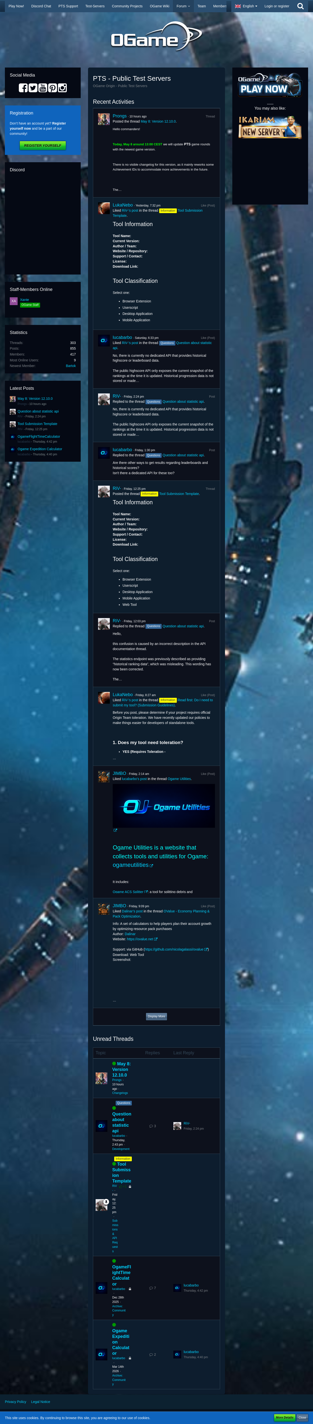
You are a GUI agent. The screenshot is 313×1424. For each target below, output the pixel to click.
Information (123, 1158)
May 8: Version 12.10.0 (35, 399)
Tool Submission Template (37, 424)
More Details (284, 1417)
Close (302, 1417)
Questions (123, 1103)
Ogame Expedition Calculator (40, 449)
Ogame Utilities (179, 779)
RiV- (20, 416)
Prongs (22, 404)
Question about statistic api (38, 411)
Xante (24, 300)
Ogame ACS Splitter (128, 892)
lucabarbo (24, 441)
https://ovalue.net (140, 939)
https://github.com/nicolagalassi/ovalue (174, 949)
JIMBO (119, 773)
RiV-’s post (130, 210)
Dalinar (130, 934)
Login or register (277, 6)
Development (121, 1149)
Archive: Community (119, 1311)
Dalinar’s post (132, 911)
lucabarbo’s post (134, 779)
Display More (156, 1016)
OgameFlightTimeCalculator (39, 436)
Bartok (71, 366)
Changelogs (120, 1093)
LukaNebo (123, 205)
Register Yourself (42, 146)
